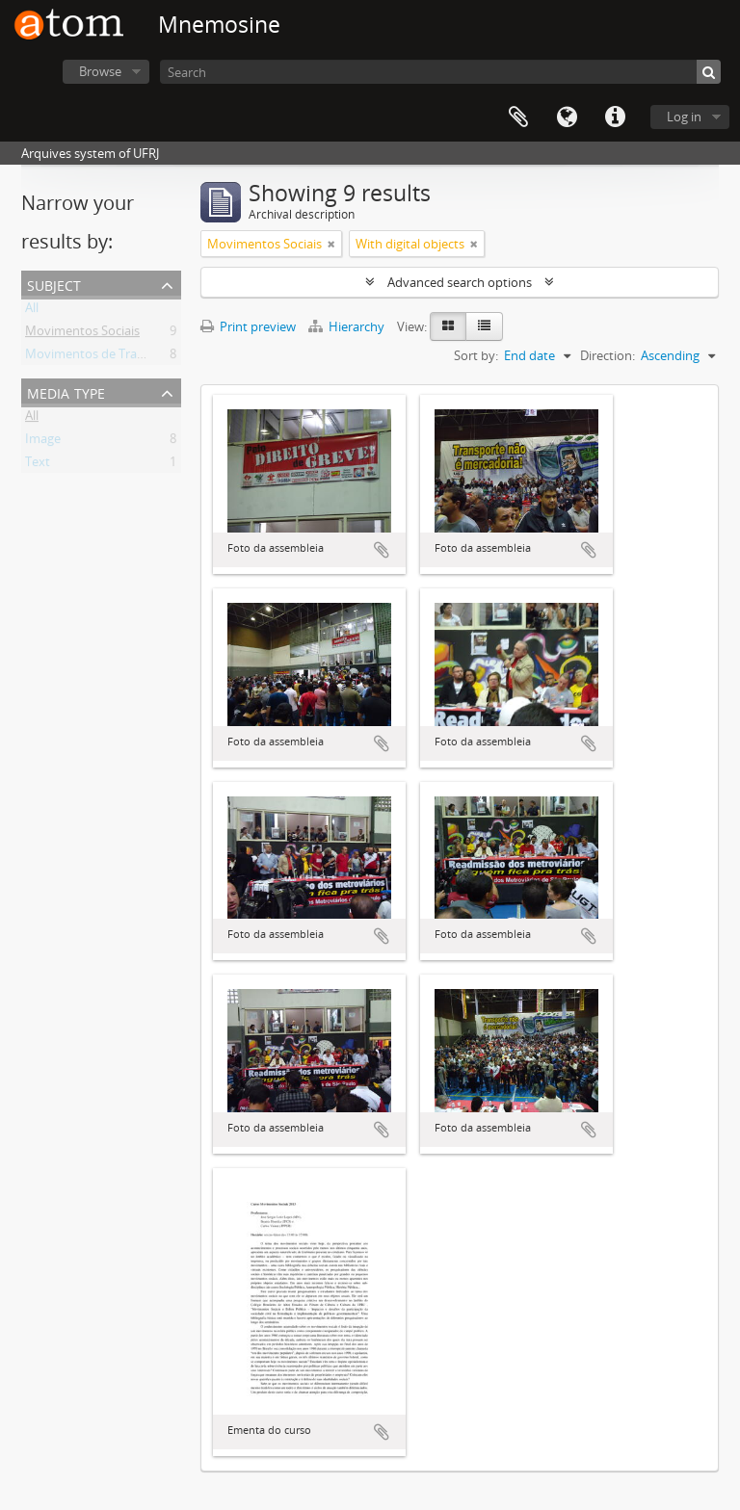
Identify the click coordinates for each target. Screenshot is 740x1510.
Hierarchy (347, 326)
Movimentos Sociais (82, 334)
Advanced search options (459, 282)
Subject (54, 284)
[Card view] (448, 326)
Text (37, 465)
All (32, 311)
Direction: (607, 355)
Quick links (615, 117)
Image (43, 442)
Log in (684, 116)
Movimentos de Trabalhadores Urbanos (139, 357)
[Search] (440, 72)
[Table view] (484, 326)
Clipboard (518, 117)
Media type (66, 391)
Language (566, 117)
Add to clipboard (381, 550)
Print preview (248, 326)
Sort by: (476, 355)
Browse (100, 71)
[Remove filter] (331, 243)
